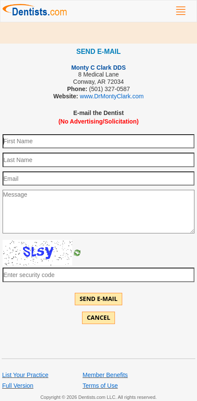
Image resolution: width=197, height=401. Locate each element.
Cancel (98, 317)
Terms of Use (100, 385)
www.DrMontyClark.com (112, 96)
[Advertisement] (98, 33)
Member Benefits (105, 375)
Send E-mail (98, 299)
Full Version (17, 385)
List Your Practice (25, 375)
